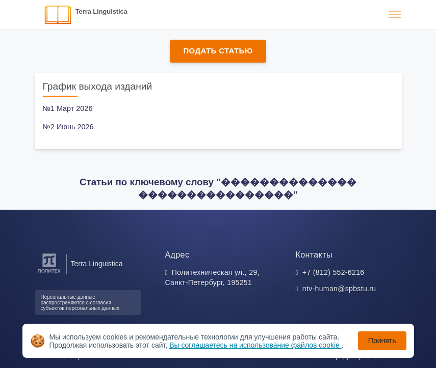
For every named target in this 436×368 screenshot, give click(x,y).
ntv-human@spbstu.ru (339, 289)
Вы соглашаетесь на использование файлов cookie (255, 345)
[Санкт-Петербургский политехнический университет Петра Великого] (49, 273)
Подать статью (217, 50)
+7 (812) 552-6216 (333, 272)
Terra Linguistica (101, 11)
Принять (382, 340)
